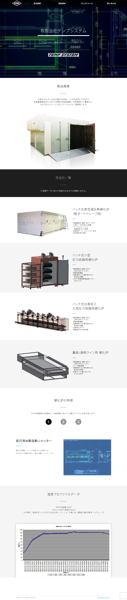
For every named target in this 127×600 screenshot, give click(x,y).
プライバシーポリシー (103, 597)
